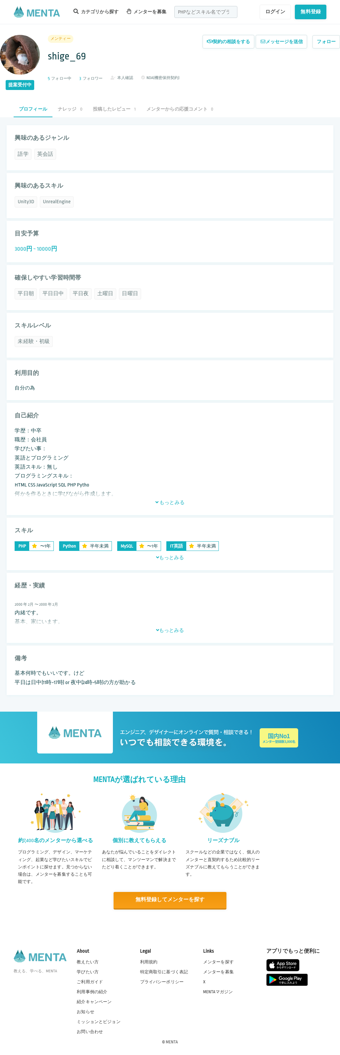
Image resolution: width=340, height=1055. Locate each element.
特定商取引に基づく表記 (164, 971)
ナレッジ (70, 109)
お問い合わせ (90, 1031)
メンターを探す (218, 961)
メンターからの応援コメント (179, 109)
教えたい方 (88, 961)
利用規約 (149, 961)
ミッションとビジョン (99, 1021)
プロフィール (33, 109)
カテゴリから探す (96, 11)
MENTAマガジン (218, 991)
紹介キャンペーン (94, 1001)
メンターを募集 (146, 11)
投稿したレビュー (114, 109)
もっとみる (170, 502)
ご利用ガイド (90, 981)
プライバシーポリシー (162, 981)
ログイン (275, 11)
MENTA (172, 1041)
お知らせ (85, 1011)
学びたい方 (88, 971)
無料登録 (310, 11)
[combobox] (205, 12)
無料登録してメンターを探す (170, 900)
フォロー (326, 41)
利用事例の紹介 (92, 991)
